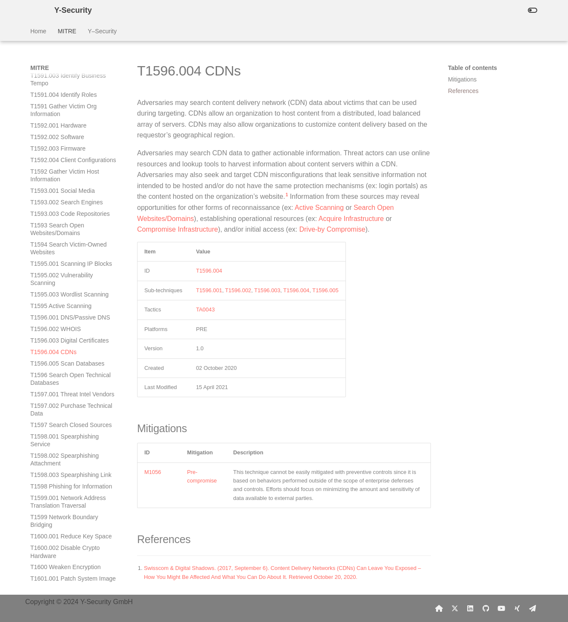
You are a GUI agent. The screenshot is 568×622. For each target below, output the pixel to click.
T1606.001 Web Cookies (63, 526)
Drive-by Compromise (332, 229)
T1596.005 (325, 290)
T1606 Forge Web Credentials (70, 549)
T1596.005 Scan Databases (67, 195)
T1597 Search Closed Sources (71, 257)
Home (38, 31)
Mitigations (462, 79)
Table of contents (472, 67)
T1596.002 (238, 290)
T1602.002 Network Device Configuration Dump (66, 468)
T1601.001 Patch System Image (73, 410)
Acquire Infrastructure (351, 218)
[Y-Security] (35, 10)
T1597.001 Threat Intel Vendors (72, 226)
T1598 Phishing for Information (71, 318)
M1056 (152, 472)
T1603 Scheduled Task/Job (66, 503)
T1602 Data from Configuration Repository (71, 487)
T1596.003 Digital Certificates (69, 172)
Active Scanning (319, 207)
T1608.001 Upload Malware (67, 560)
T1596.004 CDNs (53, 184)
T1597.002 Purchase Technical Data (71, 242)
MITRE (67, 31)
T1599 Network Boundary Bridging (64, 353)
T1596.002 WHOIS (55, 161)
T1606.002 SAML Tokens (63, 537)
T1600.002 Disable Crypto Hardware (65, 384)
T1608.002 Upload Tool (61, 572)
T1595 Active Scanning (60, 138)
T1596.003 (267, 290)
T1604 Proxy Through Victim (68, 515)
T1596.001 (209, 290)
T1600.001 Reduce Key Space (71, 368)
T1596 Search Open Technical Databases (70, 211)
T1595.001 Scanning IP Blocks (71, 96)
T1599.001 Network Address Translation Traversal (68, 334)
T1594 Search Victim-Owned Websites (68, 80)
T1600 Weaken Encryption (65, 399)
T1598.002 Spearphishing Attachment (64, 292)
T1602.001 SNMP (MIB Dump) (70, 453)
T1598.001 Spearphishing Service (64, 272)
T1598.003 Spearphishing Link (70, 307)
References (463, 90)
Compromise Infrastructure (177, 229)
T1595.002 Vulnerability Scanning (61, 111)
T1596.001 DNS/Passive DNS (70, 149)
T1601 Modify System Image (68, 441)
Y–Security (102, 31)
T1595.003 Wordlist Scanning (69, 126)
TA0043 (205, 309)
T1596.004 (209, 270)
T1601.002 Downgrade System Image (71, 426)
